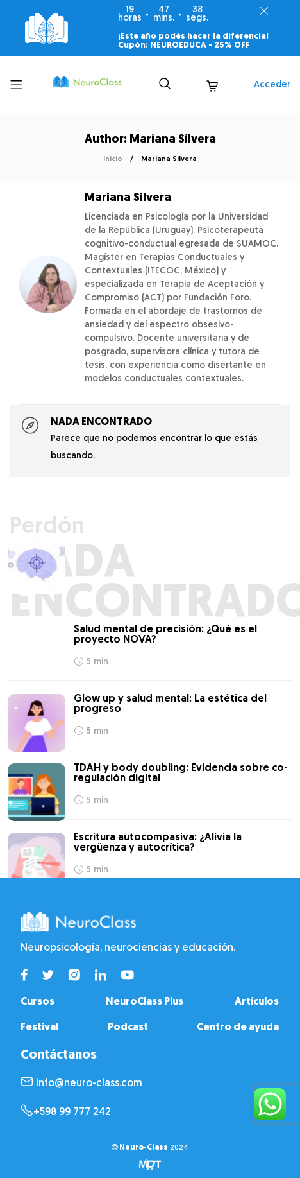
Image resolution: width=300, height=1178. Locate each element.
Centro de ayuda (238, 1028)
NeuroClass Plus (144, 1002)
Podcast (128, 1028)
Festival (39, 1028)
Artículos (257, 1002)
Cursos (37, 1002)
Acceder (272, 85)
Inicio (112, 159)
